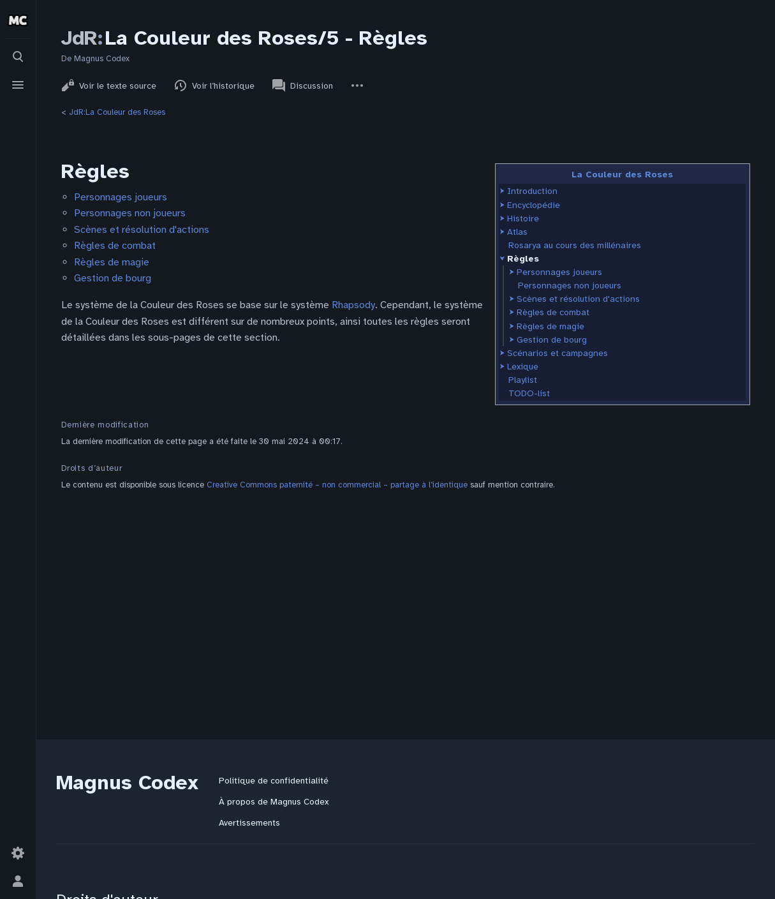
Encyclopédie (533, 205)
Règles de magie (550, 326)
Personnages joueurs (559, 272)
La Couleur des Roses (622, 174)
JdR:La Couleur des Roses (117, 112)
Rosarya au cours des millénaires (574, 245)
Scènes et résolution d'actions (578, 298)
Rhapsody (353, 305)
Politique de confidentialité (273, 780)
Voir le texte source (108, 85)
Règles (523, 258)
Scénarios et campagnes (557, 353)
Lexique (522, 366)
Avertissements (249, 822)
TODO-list (529, 393)
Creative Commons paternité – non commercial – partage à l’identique (337, 485)
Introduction (532, 191)
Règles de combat (553, 312)
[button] (502, 191)
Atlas (517, 232)
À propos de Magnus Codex (273, 801)
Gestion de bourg (552, 339)
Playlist (522, 380)
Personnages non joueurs (569, 285)
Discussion (302, 85)
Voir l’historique (214, 85)
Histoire (523, 218)
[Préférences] (18, 853)
